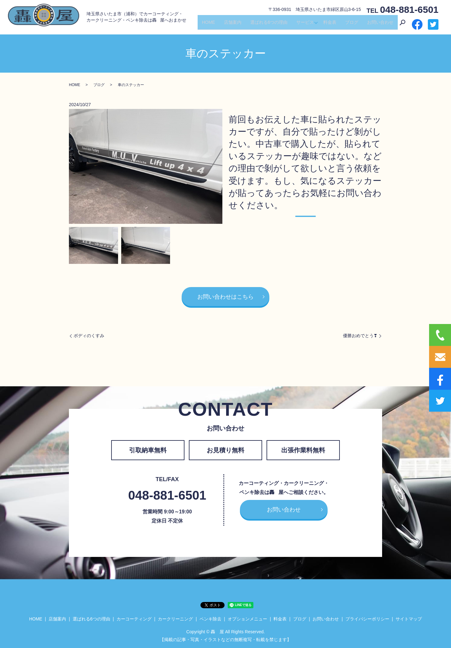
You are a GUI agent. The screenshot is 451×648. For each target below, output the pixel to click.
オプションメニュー (247, 618)
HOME (206, 24)
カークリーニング (175, 618)
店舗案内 (231, 24)
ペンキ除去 (210, 618)
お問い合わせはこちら (225, 297)
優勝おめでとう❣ (360, 335)
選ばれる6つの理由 (267, 24)
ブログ (351, 24)
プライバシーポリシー (367, 618)
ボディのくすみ (89, 335)
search (402, 24)
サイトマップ (409, 618)
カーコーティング (134, 618)
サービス (303, 24)
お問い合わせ (380, 24)
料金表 (329, 24)
